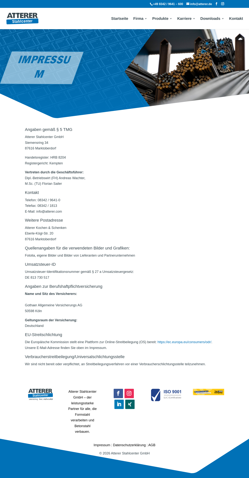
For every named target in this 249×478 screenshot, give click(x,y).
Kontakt (236, 19)
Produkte (160, 19)
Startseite (119, 19)
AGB (151, 445)
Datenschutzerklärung (129, 445)
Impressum (102, 445)
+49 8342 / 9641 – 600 (168, 4)
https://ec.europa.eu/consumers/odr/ (184, 342)
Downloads (210, 19)
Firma (138, 19)
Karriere (184, 19)
